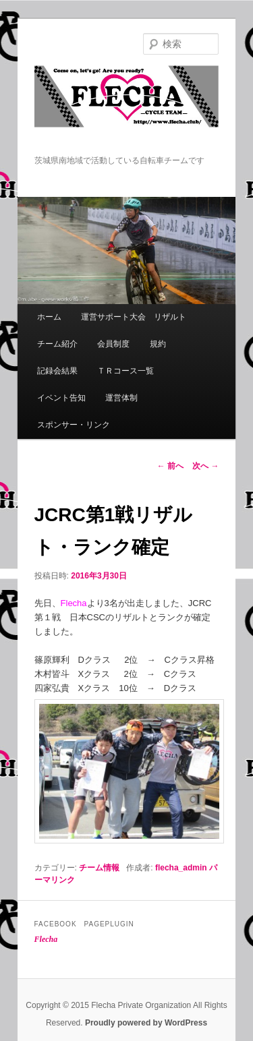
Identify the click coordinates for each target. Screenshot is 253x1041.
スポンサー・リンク (73, 424)
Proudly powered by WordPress (146, 1023)
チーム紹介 (57, 344)
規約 (158, 344)
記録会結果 (57, 371)
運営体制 (121, 398)
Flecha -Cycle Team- (126, 109)
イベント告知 (61, 398)
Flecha (46, 939)
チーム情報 (99, 867)
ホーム (49, 317)
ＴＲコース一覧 (125, 371)
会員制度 (113, 344)
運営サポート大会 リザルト (133, 317)
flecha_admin (181, 867)
